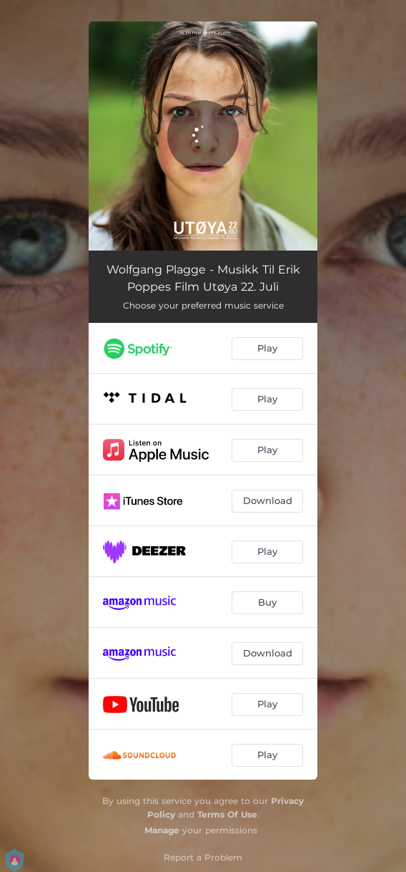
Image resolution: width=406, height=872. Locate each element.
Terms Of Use (227, 814)
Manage (161, 830)
